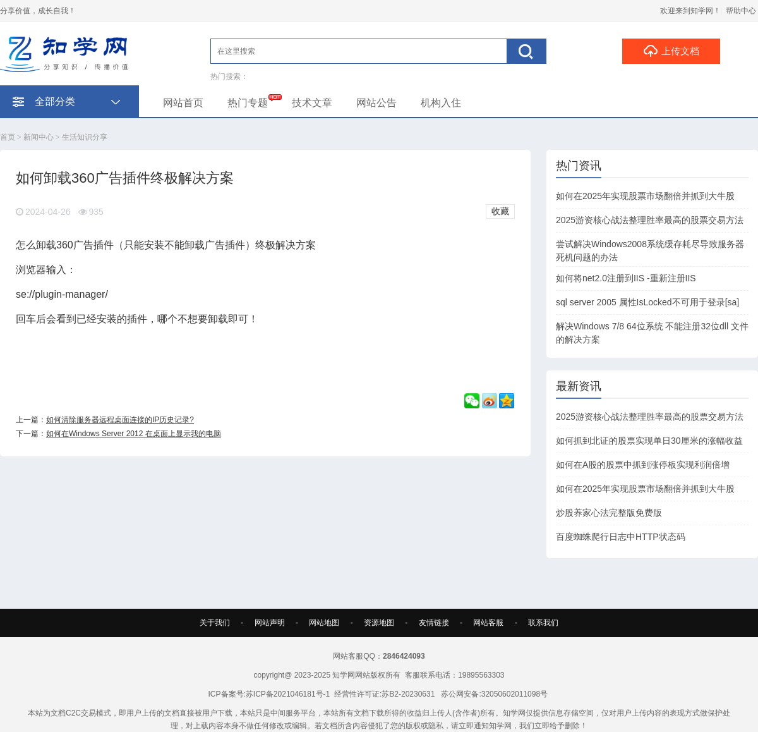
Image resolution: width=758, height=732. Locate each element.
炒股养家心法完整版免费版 (609, 513)
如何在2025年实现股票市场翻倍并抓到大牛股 (645, 196)
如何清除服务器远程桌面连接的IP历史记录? (120, 419)
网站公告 (376, 102)
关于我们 (215, 622)
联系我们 (543, 622)
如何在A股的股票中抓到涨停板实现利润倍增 (643, 465)
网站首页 (183, 102)
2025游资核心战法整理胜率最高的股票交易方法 (649, 220)
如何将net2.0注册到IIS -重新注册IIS (626, 278)
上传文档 (671, 50)
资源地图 (379, 622)
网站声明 (270, 622)
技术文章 (312, 102)
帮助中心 (741, 10)
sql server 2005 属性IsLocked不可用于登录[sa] (647, 302)
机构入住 (441, 102)
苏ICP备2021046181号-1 (288, 694)
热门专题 (247, 102)
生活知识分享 (84, 137)
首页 (7, 137)
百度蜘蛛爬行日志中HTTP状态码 (620, 537)
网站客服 (488, 622)
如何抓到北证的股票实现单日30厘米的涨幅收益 (649, 441)
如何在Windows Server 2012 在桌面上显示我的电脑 (133, 433)
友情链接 (434, 622)
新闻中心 (38, 137)
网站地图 (324, 622)
